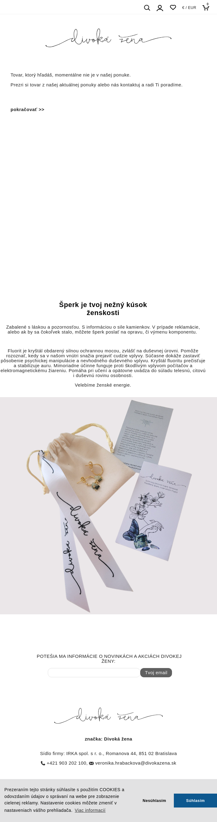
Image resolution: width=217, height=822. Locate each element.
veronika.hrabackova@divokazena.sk (135, 763)
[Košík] (208, 7)
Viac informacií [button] (90, 810)
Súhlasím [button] (195, 800)
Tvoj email (156, 672)
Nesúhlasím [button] (154, 800)
